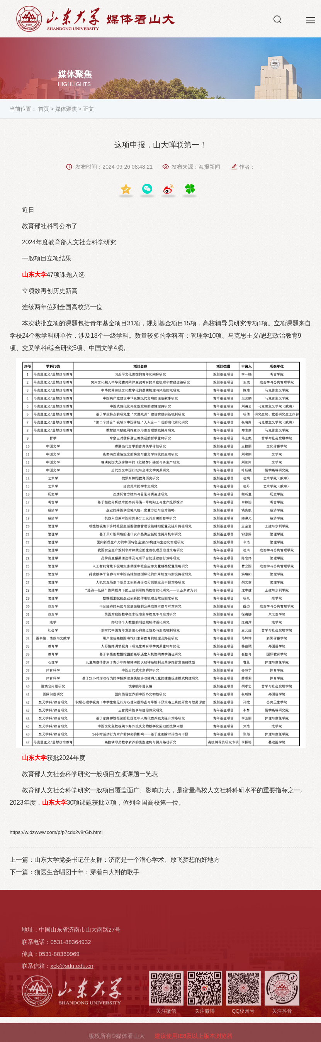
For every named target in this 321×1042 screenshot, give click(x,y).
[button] (277, 21)
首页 (43, 109)
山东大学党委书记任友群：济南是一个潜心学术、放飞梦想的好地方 (127, 859)
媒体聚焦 (66, 109)
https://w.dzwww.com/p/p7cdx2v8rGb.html (56, 832)
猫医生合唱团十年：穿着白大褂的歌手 (86, 872)
